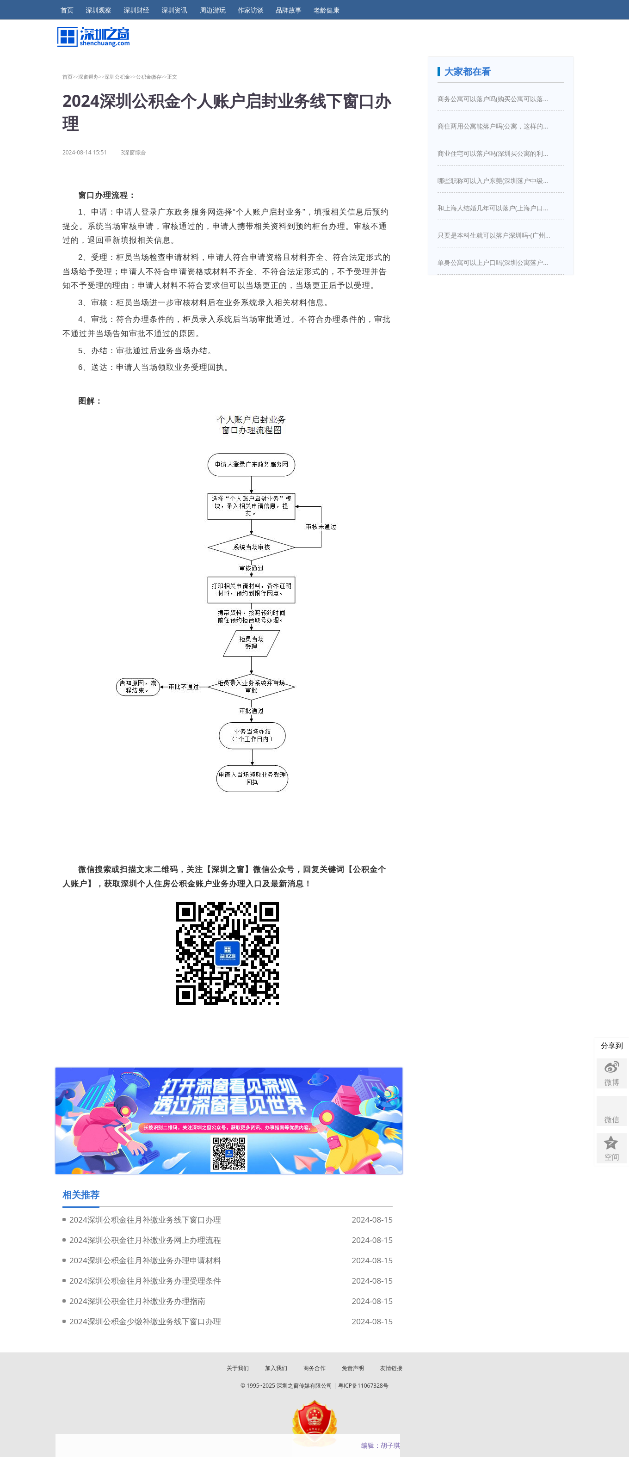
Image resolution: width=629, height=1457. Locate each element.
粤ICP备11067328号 (363, 1385)
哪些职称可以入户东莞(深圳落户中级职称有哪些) (495, 180)
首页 (67, 10)
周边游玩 (213, 10)
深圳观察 (98, 10)
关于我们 (238, 1368)
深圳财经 (136, 10)
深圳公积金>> (120, 76)
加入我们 (276, 1368)
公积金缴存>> (151, 76)
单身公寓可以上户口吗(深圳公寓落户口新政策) (495, 262)
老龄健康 (326, 10)
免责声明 (353, 1368)
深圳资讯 (174, 10)
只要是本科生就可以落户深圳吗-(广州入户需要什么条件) (495, 235)
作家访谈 (251, 10)
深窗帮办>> (91, 76)
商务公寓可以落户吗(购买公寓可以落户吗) (495, 98)
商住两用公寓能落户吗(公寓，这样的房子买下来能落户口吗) (495, 126)
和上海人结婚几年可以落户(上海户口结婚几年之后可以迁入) (495, 207)
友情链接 (391, 1368)
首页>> (70, 76)
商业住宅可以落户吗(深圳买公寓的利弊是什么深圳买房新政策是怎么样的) (495, 153)
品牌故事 (289, 10)
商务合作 (314, 1368)
